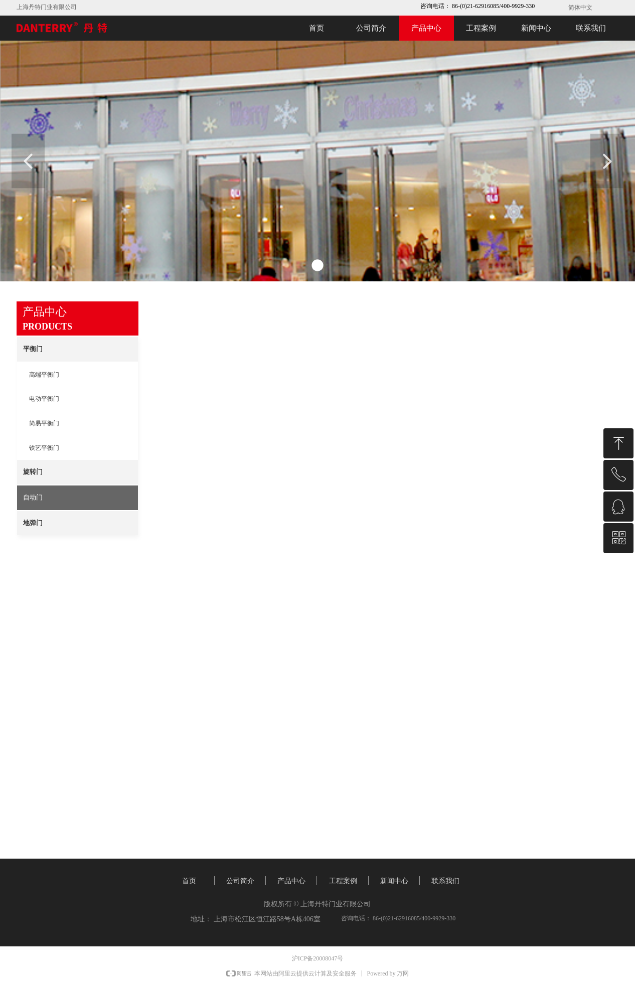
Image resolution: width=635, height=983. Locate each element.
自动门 (33, 497)
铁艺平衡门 (44, 447)
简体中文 (580, 7)
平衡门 (33, 349)
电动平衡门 (44, 398)
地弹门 (33, 523)
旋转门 (33, 471)
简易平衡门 (44, 423)
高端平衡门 (44, 374)
